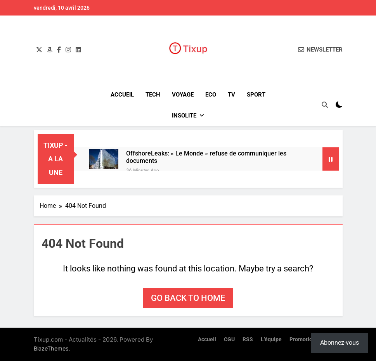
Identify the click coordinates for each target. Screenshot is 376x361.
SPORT (256, 94)
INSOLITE (184, 115)
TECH (153, 94)
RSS (248, 339)
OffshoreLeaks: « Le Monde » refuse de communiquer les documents (206, 157)
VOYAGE (183, 94)
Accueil (122, 94)
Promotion (302, 339)
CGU (229, 339)
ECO (210, 94)
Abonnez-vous (339, 342)
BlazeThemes (51, 348)
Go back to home (188, 298)
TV (231, 94)
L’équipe (271, 339)
